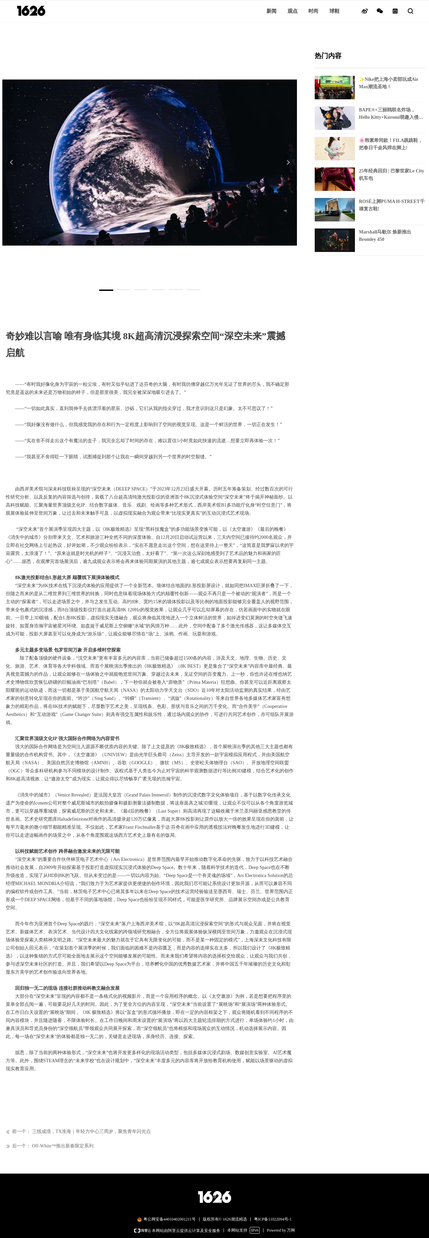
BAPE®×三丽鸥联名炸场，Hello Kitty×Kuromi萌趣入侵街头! (391, 114)
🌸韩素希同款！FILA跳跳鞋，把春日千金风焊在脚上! (391, 144)
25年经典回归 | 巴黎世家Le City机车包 (391, 174)
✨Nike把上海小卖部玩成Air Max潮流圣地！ (388, 83)
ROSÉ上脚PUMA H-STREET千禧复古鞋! (392, 205)
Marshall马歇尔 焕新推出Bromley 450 (385, 235)
